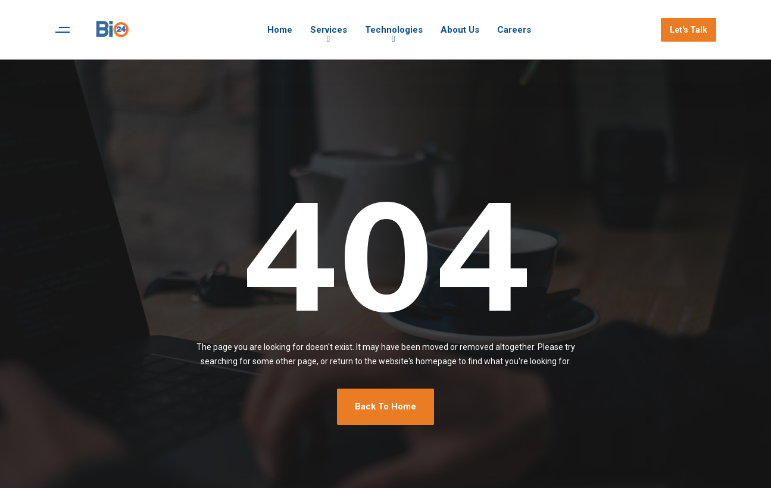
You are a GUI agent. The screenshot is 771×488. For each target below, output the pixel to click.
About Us (460, 29)
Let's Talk (688, 30)
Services (328, 29)
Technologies (394, 29)
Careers (514, 29)
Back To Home (385, 406)
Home (279, 29)
